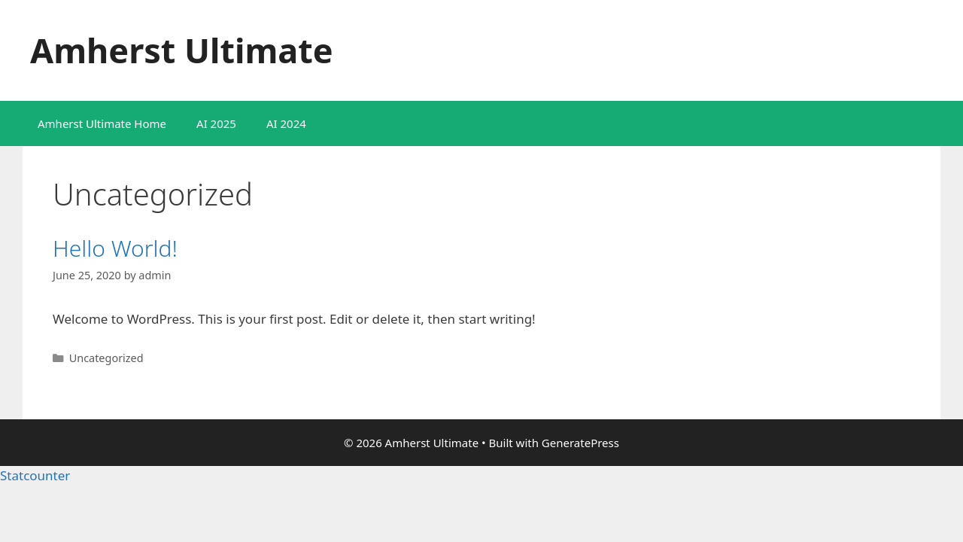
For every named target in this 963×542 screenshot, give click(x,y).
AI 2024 (286, 123)
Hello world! (115, 248)
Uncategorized (106, 358)
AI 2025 (216, 123)
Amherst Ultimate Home (102, 123)
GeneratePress (580, 442)
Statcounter (35, 475)
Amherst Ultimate (181, 50)
